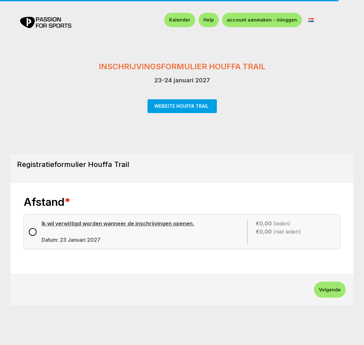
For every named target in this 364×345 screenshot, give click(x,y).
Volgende (330, 289)
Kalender (179, 20)
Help (208, 20)
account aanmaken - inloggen (262, 20)
